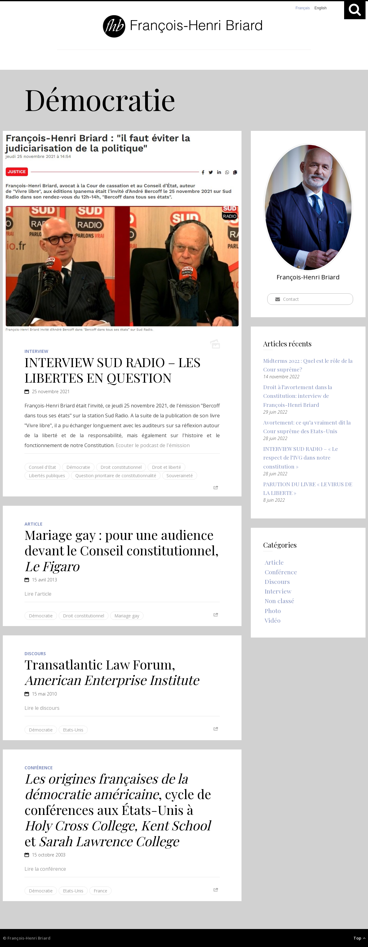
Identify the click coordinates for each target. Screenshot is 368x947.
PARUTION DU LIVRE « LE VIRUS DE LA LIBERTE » (304, 490)
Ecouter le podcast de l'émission (153, 445)
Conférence (38, 768)
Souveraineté (179, 475)
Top (359, 938)
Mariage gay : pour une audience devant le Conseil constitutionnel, (121, 550)
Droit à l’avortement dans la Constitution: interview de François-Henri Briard (298, 396)
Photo (273, 614)
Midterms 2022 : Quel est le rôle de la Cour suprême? (307, 365)
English (320, 8)
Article (33, 524)
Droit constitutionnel (121, 467)
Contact (254, 60)
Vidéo (273, 624)
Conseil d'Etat (42, 467)
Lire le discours (42, 708)
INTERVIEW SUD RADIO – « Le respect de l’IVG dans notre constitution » (301, 459)
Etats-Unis (73, 730)
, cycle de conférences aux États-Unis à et (117, 810)
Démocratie (78, 467)
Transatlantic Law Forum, (111, 672)
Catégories (161, 60)
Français (302, 8)
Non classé (280, 604)
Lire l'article (37, 593)
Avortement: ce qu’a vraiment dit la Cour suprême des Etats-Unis (307, 428)
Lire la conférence (45, 868)
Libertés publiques (47, 475)
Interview (36, 351)
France (100, 891)
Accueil (113, 60)
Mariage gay (126, 616)
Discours (35, 653)
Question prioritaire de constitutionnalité (115, 475)
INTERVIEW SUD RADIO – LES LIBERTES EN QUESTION (112, 369)
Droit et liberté (166, 467)
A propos (210, 60)
